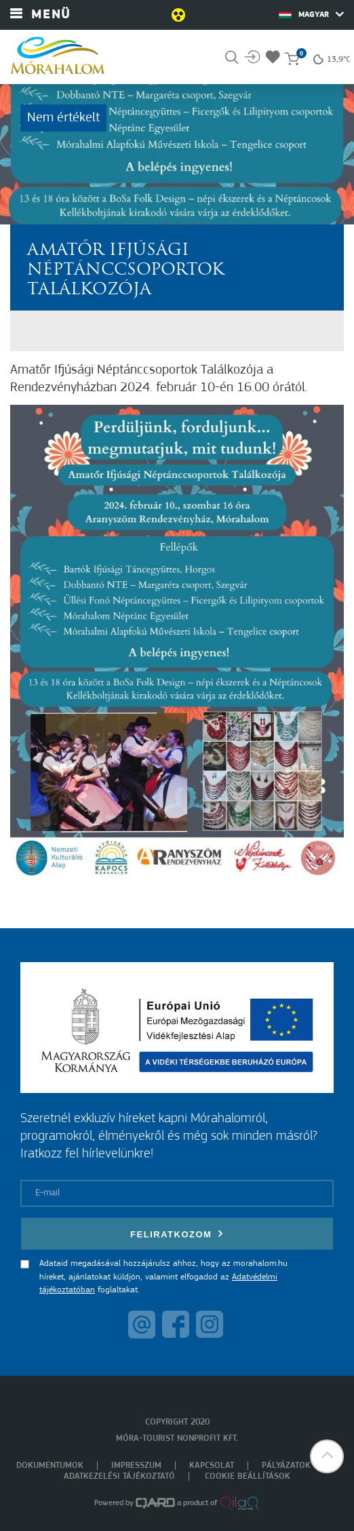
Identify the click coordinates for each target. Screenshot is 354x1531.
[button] (327, 1456)
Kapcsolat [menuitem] (211, 1465)
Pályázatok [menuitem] (286, 1465)
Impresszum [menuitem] (136, 1465)
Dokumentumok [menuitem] (49, 1465)
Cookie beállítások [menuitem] (247, 1476)
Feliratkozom (177, 1233)
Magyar (311, 14)
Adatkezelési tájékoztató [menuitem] (119, 1476)
